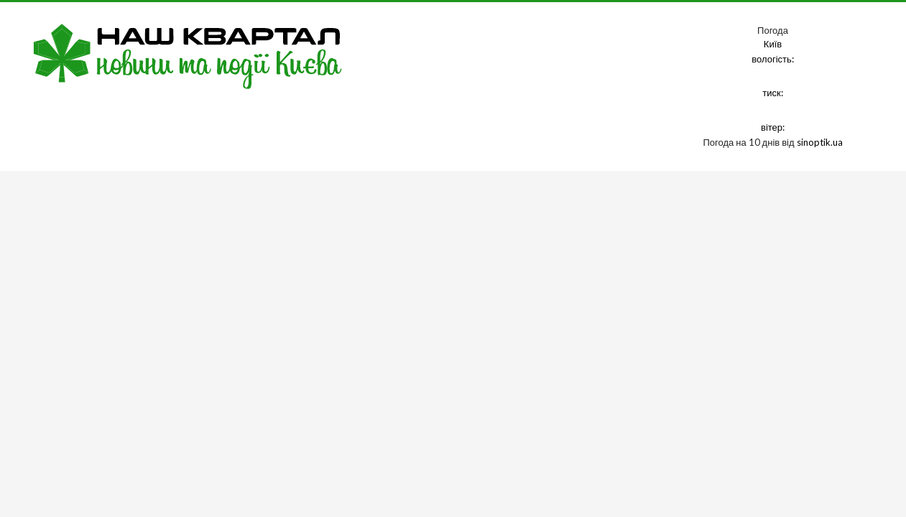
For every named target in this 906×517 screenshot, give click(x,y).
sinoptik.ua (820, 142)
